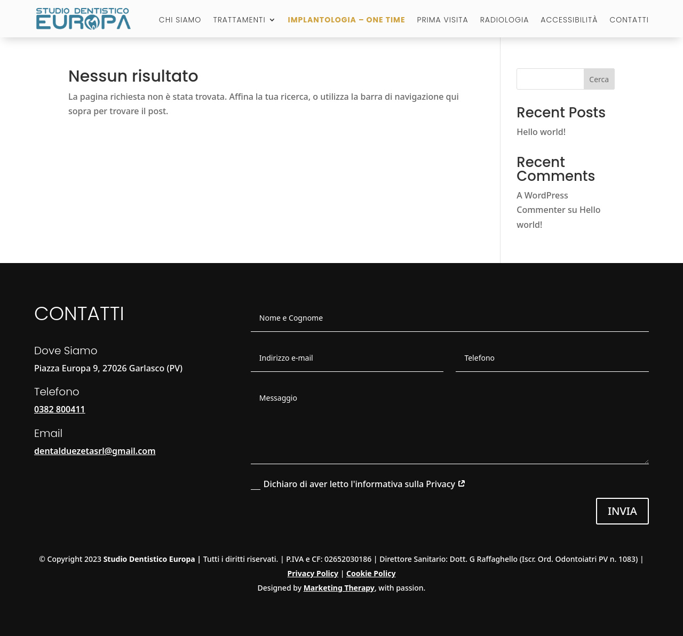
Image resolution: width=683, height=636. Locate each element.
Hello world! (541, 132)
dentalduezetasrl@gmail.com (95, 451)
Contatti (629, 20)
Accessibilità (569, 20)
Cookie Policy (370, 573)
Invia (622, 511)
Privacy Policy (313, 573)
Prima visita (442, 20)
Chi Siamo (180, 20)
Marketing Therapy (339, 588)
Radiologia (504, 20)
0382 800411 (59, 409)
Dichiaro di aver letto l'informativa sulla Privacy (358, 484)
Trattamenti (239, 20)
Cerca (599, 79)
